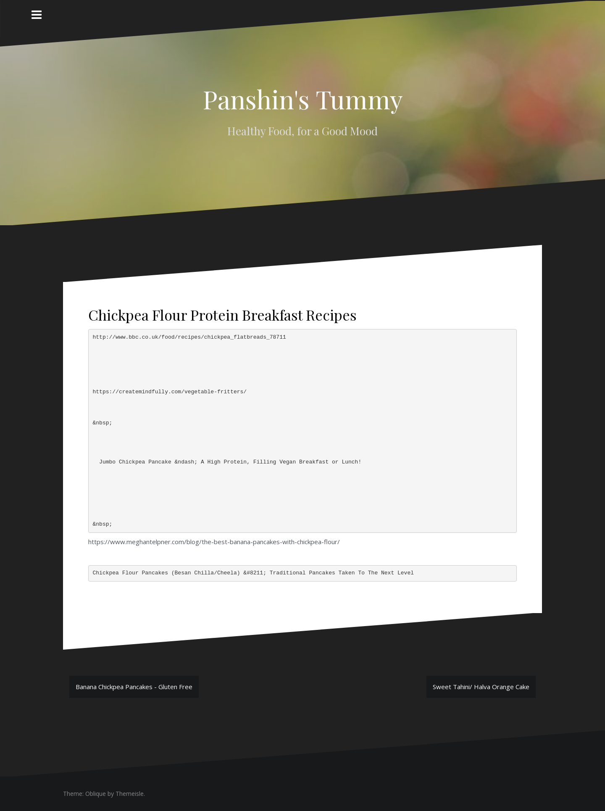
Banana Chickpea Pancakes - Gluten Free (134, 686)
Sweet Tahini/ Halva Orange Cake (481, 686)
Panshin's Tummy (303, 99)
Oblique (95, 794)
